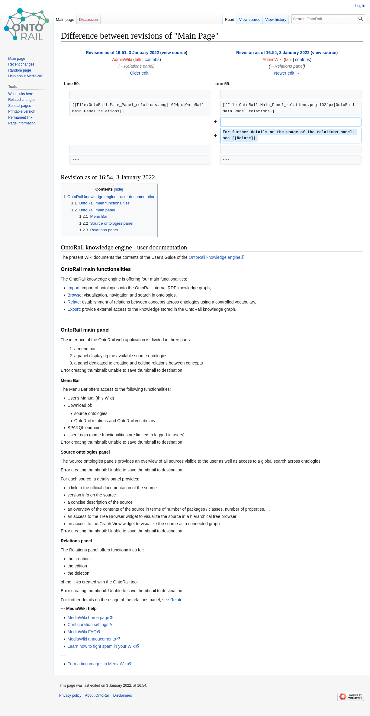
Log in (360, 6)
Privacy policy (70, 695)
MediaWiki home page (88, 617)
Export (73, 309)
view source (174, 52)
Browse (74, 295)
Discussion (88, 19)
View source (250, 19)
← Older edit (137, 73)
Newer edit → (287, 73)
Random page (19, 70)
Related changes (21, 100)
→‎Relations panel (136, 66)
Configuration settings (87, 624)
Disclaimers (122, 695)
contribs (152, 59)
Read (229, 19)
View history (275, 19)
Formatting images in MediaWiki (97, 663)
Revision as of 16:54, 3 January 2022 (273, 52)
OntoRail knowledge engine (214, 257)
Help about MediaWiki (25, 76)
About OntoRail (97, 695)
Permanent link (20, 117)
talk (138, 59)
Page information (22, 123)
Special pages (19, 106)
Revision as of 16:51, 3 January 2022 (122, 52)
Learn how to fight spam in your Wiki (101, 646)
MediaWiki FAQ (81, 631)
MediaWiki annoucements (91, 639)
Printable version (21, 111)
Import (73, 287)
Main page (65, 19)
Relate (73, 302)
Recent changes (21, 64)
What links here (20, 94)
